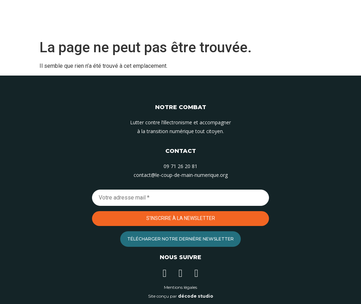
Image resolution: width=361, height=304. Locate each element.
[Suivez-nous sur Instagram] (180, 273)
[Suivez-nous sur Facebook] (196, 273)
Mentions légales (180, 287)
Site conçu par (180, 296)
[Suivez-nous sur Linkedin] (164, 273)
